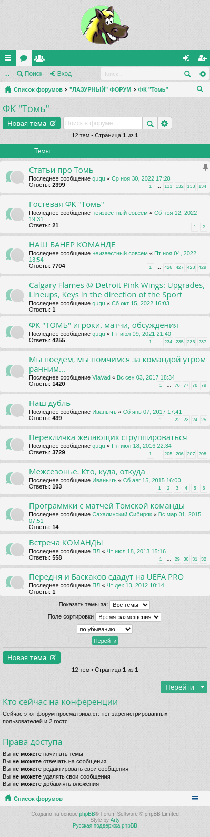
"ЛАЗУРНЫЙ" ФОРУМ (100, 89)
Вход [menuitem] (188, 60)
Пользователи (41, 60)
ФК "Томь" (153, 89)
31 (194, 559)
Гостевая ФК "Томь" (66, 204)
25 (203, 419)
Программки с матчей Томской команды (107, 506)
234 (168, 341)
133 (191, 186)
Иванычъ (104, 411)
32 (203, 559)
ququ (98, 178)
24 (194, 419)
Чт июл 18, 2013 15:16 (136, 551)
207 (191, 453)
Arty (115, 820)
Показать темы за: (105, 605)
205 (168, 453)
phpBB (87, 814)
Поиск (33, 73)
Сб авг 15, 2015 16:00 (152, 480)
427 (180, 267)
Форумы (26, 60)
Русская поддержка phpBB (105, 826)
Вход (64, 73)
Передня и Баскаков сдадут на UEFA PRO (106, 577)
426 (168, 267)
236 (191, 341)
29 (177, 559)
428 (191, 267)
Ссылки (10, 60)
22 (177, 419)
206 (180, 453)
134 (202, 186)
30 (186, 559)
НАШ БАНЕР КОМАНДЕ (72, 245)
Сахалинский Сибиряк (122, 514)
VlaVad (101, 377)
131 (168, 186)
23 (186, 419)
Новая (27, 123)
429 (202, 267)
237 (202, 341)
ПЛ (96, 551)
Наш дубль (50, 403)
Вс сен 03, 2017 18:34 (146, 377)
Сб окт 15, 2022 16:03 (140, 303)
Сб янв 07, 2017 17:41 (152, 411)
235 (180, 341)
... (6, 73)
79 (203, 385)
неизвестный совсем (120, 213)
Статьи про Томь (61, 170)
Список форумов (38, 89)
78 (194, 385)
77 (186, 385)
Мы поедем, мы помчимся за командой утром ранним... (117, 364)
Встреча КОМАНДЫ (66, 542)
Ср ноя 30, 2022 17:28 (141, 178)
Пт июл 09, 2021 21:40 (141, 334)
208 (202, 453)
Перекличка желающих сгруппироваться (108, 437)
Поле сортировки (104, 617)
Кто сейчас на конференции (60, 702)
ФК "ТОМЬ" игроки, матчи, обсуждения (103, 325)
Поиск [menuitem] (202, 90)
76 (177, 385)
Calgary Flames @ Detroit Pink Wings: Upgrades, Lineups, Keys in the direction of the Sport (117, 290)
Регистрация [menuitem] (204, 60)
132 (180, 186)
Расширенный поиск (202, 73)
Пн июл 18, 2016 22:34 (142, 446)
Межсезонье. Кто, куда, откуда (87, 471)
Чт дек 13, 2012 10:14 (135, 585)
